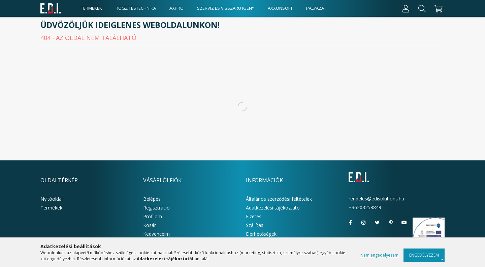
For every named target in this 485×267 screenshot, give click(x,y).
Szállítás (254, 225)
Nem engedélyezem (379, 255)
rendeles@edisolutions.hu (376, 198)
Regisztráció (156, 207)
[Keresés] (422, 8)
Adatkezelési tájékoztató (273, 207)
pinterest (391, 223)
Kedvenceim (156, 234)
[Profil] (406, 8)
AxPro (176, 8)
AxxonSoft (280, 8)
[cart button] (437, 8)
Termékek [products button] (91, 8)
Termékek (51, 207)
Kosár (149, 225)
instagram (364, 223)
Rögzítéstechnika (136, 8)
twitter (377, 223)
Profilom (152, 216)
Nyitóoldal (51, 199)
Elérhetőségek (261, 234)
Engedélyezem (424, 255)
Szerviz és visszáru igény (225, 8)
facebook (350, 223)
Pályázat (316, 8)
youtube (404, 223)
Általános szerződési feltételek (279, 199)
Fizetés (253, 216)
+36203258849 (365, 207)
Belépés (152, 199)
